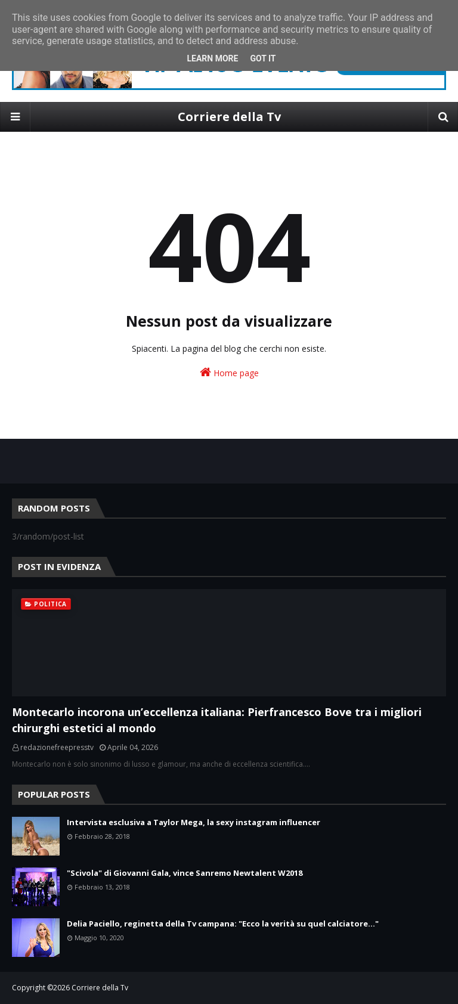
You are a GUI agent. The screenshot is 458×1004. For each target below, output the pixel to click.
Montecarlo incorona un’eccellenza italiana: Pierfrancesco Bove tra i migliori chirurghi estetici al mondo (217, 720)
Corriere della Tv (229, 117)
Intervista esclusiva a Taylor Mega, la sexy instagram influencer (193, 822)
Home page (229, 372)
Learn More (212, 58)
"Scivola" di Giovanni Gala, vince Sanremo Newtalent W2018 (184, 872)
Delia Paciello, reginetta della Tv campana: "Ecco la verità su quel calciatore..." (223, 923)
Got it (263, 58)
